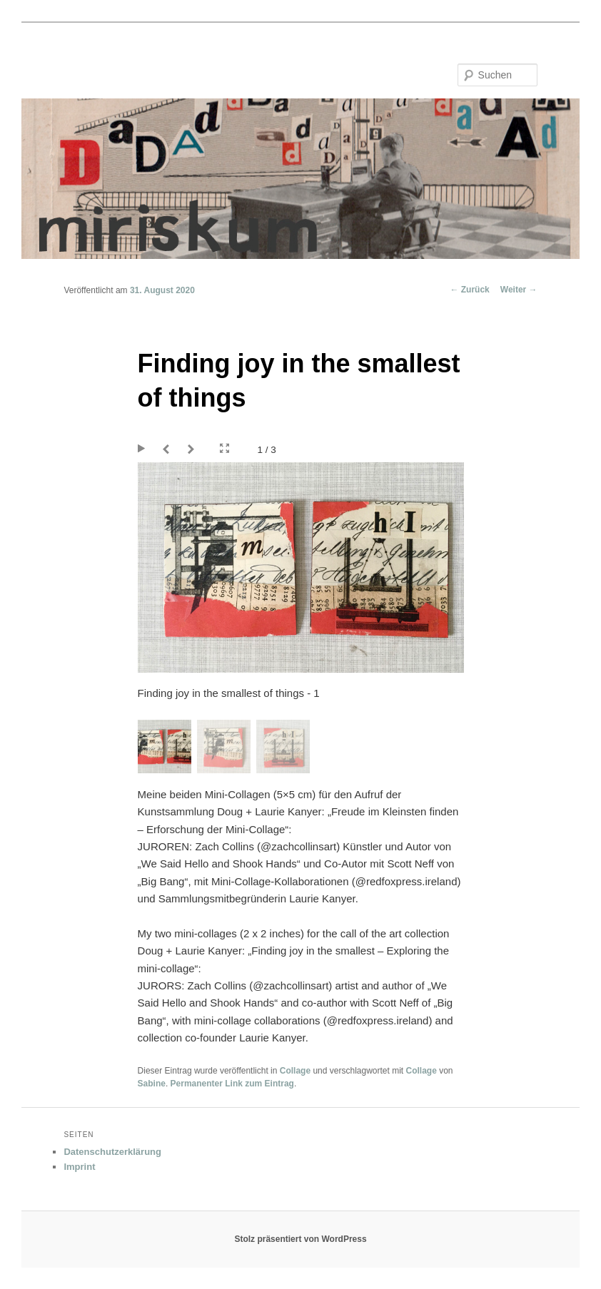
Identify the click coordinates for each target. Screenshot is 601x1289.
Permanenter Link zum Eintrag (232, 1084)
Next (193, 450)
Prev (168, 450)
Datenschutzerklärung (112, 1151)
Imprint (79, 1166)
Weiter (518, 290)
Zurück (469, 290)
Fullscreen (224, 448)
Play (143, 450)
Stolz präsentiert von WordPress (300, 1239)
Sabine (152, 1084)
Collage (295, 1071)
